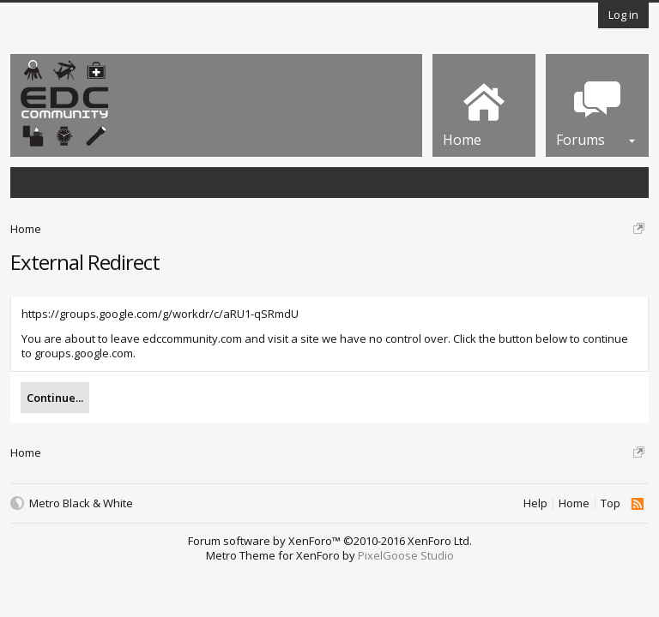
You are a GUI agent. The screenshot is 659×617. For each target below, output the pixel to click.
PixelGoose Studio (406, 555)
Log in (623, 14)
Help (535, 503)
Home (574, 503)
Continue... (55, 397)
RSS (637, 504)
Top (610, 503)
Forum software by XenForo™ (330, 540)
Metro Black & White (81, 503)
